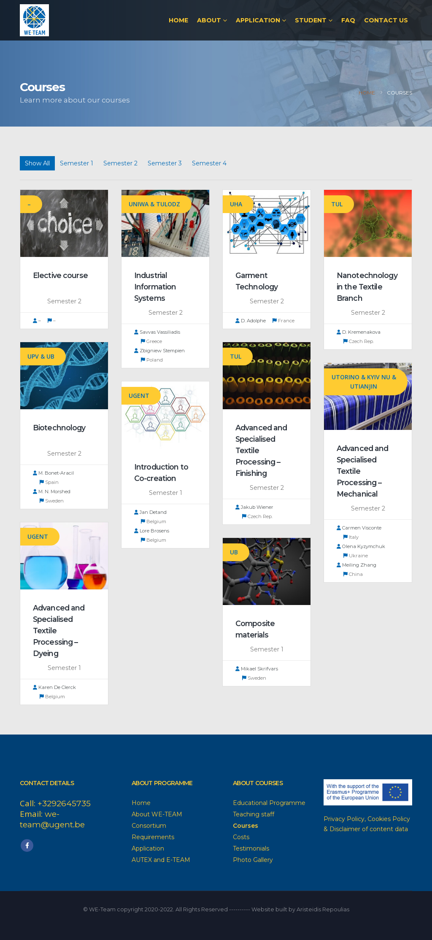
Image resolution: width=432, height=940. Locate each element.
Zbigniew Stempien (159, 351)
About (209, 20)
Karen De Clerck (54, 687)
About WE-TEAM (157, 814)
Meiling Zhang (356, 565)
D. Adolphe (250, 321)
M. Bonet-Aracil (53, 473)
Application (258, 20)
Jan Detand (150, 512)
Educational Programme (269, 803)
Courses (245, 825)
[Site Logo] (34, 20)
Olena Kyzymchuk (361, 546)
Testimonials (251, 848)
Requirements (153, 837)
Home (178, 20)
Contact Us (386, 20)
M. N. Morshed (51, 491)
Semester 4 (209, 163)
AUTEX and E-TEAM (161, 860)
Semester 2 (120, 163)
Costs (241, 837)
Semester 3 (165, 163)
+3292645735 (64, 803)
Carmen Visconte (359, 528)
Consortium (149, 825)
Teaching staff (253, 814)
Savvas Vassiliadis (157, 332)
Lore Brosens (151, 531)
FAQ (348, 20)
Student (311, 20)
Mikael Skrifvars (256, 669)
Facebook (27, 845)
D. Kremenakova (359, 332)
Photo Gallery (253, 860)
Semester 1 (76, 163)
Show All (37, 163)
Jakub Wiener (254, 507)
